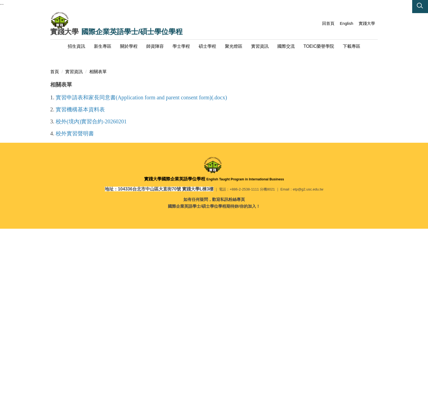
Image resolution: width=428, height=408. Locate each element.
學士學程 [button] (181, 46)
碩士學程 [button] (207, 46)
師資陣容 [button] (155, 46)
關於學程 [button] (129, 46)
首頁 (54, 248)
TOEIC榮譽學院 (319, 46)
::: (315, 23)
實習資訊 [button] (260, 46)
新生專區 (102, 46)
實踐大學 (367, 23)
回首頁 (328, 23)
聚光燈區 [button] (233, 46)
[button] (420, 6)
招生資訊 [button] (76, 46)
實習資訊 (74, 248)
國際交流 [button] (286, 46)
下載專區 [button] (351, 46)
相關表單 (98, 248)
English (346, 23)
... (2, 3)
